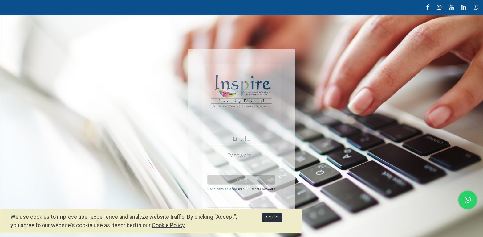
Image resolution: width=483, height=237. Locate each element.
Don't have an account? (225, 189)
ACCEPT (272, 217)
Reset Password (263, 189)
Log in (241, 180)
